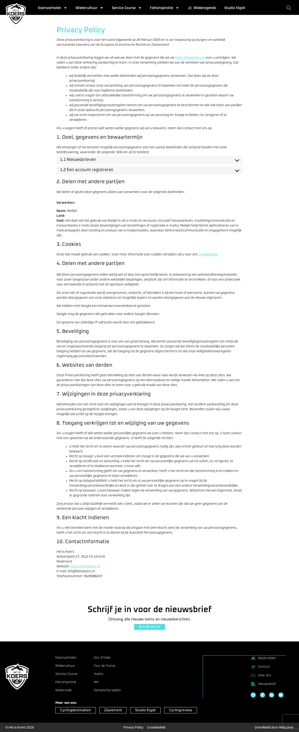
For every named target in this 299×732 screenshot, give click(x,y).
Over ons (261, 675)
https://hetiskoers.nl (190, 57)
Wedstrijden (263, 658)
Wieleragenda (201, 7)
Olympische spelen (107, 690)
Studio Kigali (234, 7)
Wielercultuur (90, 7)
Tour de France (105, 666)
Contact (260, 666)
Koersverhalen (52, 7)
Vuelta (98, 674)
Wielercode (63, 690)
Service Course (127, 7)
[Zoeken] (289, 7)
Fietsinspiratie (164, 7)
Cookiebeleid (207, 254)
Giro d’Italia (102, 657)
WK (96, 682)
